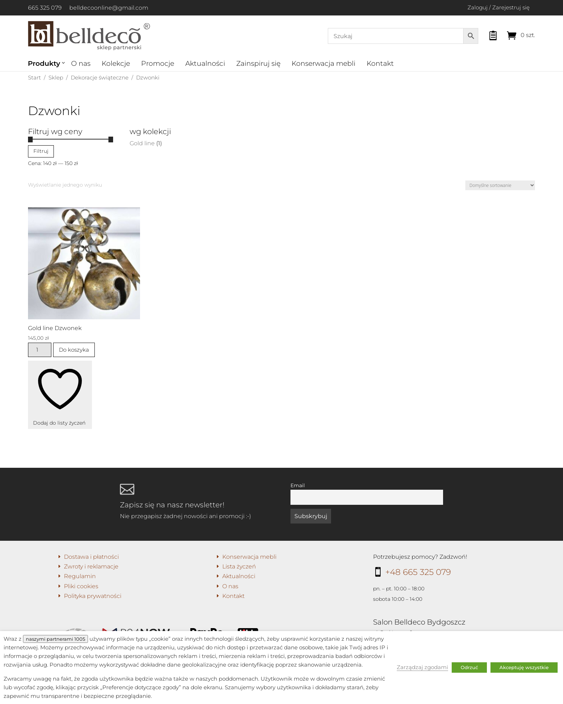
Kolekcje (116, 63)
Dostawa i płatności (91, 556)
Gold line (142, 143)
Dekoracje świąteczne (100, 77)
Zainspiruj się (258, 63)
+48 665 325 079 (418, 572)
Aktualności (205, 63)
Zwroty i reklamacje (91, 566)
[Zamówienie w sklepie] (500, 185)
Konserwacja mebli (323, 63)
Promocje (157, 63)
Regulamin (80, 576)
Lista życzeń (239, 566)
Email (297, 485)
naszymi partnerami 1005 (55, 639)
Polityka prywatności (92, 596)
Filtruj (40, 151)
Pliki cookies (81, 586)
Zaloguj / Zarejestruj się (498, 7)
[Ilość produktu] (39, 350)
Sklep (55, 77)
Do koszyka (74, 349)
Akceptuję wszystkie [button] (524, 667)
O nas (80, 63)
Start (34, 77)
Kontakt (380, 63)
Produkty (44, 63)
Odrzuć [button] (469, 667)
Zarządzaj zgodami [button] (422, 667)
